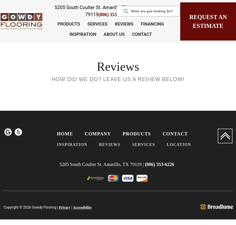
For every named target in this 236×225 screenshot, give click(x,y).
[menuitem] (8, 133)
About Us (114, 34)
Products (68, 24)
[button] (69, 24)
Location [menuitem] (179, 144)
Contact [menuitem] (175, 133)
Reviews (124, 24)
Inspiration (82, 34)
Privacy (64, 207)
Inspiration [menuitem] (72, 144)
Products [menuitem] (137, 133)
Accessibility (82, 207)
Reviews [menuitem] (109, 144)
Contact (142, 34)
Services (97, 24)
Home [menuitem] (65, 133)
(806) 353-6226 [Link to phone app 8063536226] (113, 14)
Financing (152, 24)
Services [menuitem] (143, 144)
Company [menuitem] (98, 133)
